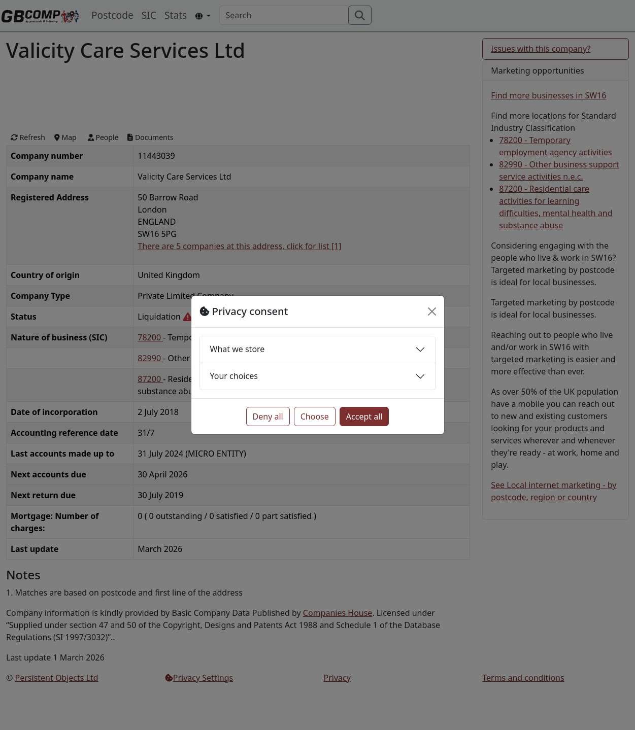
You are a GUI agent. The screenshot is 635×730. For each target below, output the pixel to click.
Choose (314, 416)
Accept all (364, 416)
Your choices (234, 375)
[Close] (432, 311)
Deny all (268, 416)
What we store (237, 349)
